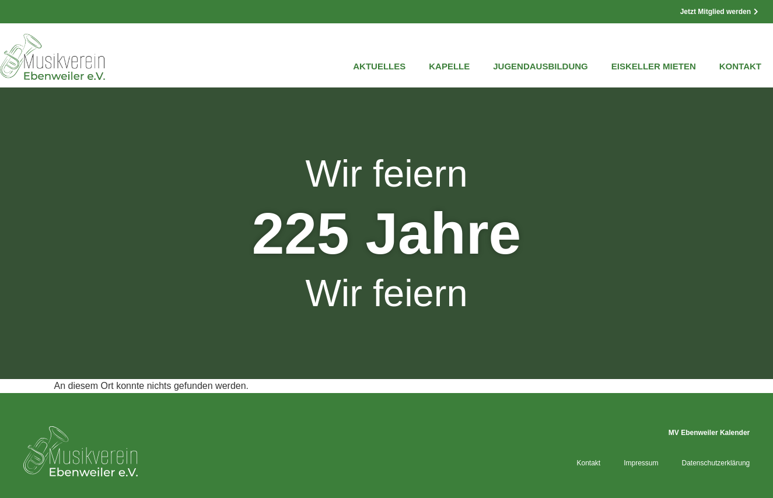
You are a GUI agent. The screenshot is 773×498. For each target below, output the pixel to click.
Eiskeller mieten (653, 66)
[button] (25, 472)
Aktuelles (379, 66)
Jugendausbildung (540, 66)
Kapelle (449, 66)
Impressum (641, 463)
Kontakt (740, 66)
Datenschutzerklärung (716, 463)
